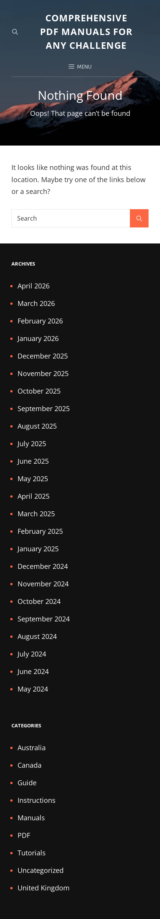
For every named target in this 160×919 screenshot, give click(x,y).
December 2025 (43, 355)
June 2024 (33, 671)
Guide (27, 782)
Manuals (31, 817)
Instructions (37, 800)
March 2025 (36, 513)
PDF (24, 835)
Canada (30, 765)
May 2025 (33, 478)
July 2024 (32, 653)
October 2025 (39, 390)
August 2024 (37, 636)
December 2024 (43, 566)
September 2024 (44, 618)
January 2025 (38, 548)
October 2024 (39, 601)
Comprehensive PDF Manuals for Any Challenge (86, 31)
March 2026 (36, 303)
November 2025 (43, 373)
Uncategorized (41, 870)
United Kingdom (44, 887)
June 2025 (33, 461)
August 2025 (37, 426)
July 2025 (32, 443)
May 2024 (33, 688)
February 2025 (40, 531)
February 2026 (40, 320)
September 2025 (44, 408)
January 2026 (38, 338)
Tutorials (32, 852)
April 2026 (34, 285)
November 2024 (43, 583)
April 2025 (34, 496)
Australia (32, 747)
